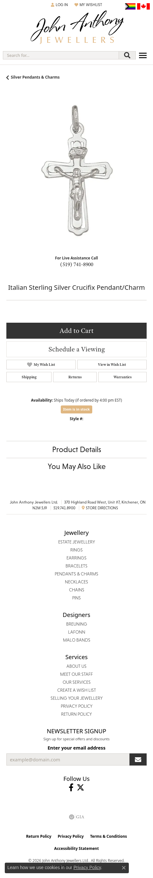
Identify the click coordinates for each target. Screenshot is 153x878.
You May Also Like (77, 466)
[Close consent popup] (124, 868)
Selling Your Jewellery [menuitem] (77, 698)
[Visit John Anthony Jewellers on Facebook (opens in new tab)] (71, 787)
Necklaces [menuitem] (76, 581)
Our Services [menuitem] (77, 682)
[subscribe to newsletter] (138, 759)
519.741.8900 (64, 508)
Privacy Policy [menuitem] (77, 706)
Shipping (29, 377)
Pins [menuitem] (76, 597)
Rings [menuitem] (76, 549)
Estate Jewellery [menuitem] (76, 541)
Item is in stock (76, 409)
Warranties (123, 377)
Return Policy (39, 836)
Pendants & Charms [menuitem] (76, 573)
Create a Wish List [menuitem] (76, 690)
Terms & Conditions (108, 836)
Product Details (76, 449)
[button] (59, 5)
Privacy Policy (71, 836)
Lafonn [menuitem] (76, 632)
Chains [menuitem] (76, 589)
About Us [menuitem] (76, 666)
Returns (75, 377)
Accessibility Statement (76, 848)
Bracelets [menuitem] (76, 565)
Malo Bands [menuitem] (76, 640)
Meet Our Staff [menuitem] (76, 674)
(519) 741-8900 (76, 264)
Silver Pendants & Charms (35, 77)
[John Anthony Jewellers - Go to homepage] (76, 28)
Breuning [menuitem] (76, 624)
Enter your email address (76, 747)
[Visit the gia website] (76, 817)
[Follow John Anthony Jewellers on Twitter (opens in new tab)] (80, 787)
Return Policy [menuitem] (76, 714)
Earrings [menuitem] (76, 557)
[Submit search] (127, 55)
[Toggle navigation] (143, 55)
